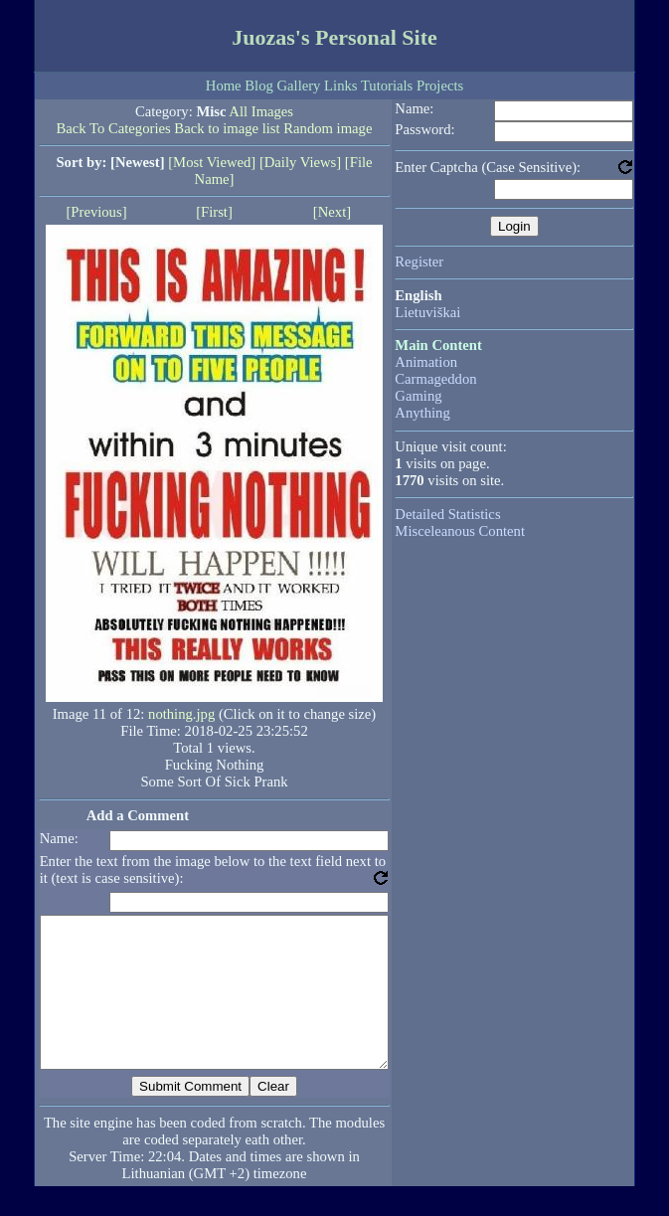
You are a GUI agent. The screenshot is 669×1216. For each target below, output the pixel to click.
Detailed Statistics (447, 514)
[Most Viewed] (211, 162)
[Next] (332, 212)
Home (224, 85)
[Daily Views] (300, 162)
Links (340, 85)
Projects (440, 85)
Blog (259, 85)
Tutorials (387, 85)
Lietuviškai (427, 312)
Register (419, 261)
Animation (426, 362)
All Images (261, 111)
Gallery (298, 85)
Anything (422, 413)
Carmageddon (435, 379)
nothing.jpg (181, 714)
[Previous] (96, 212)
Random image (327, 128)
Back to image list (226, 128)
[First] (214, 212)
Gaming (418, 396)
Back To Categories (114, 128)
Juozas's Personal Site (334, 37)
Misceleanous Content (460, 531)
